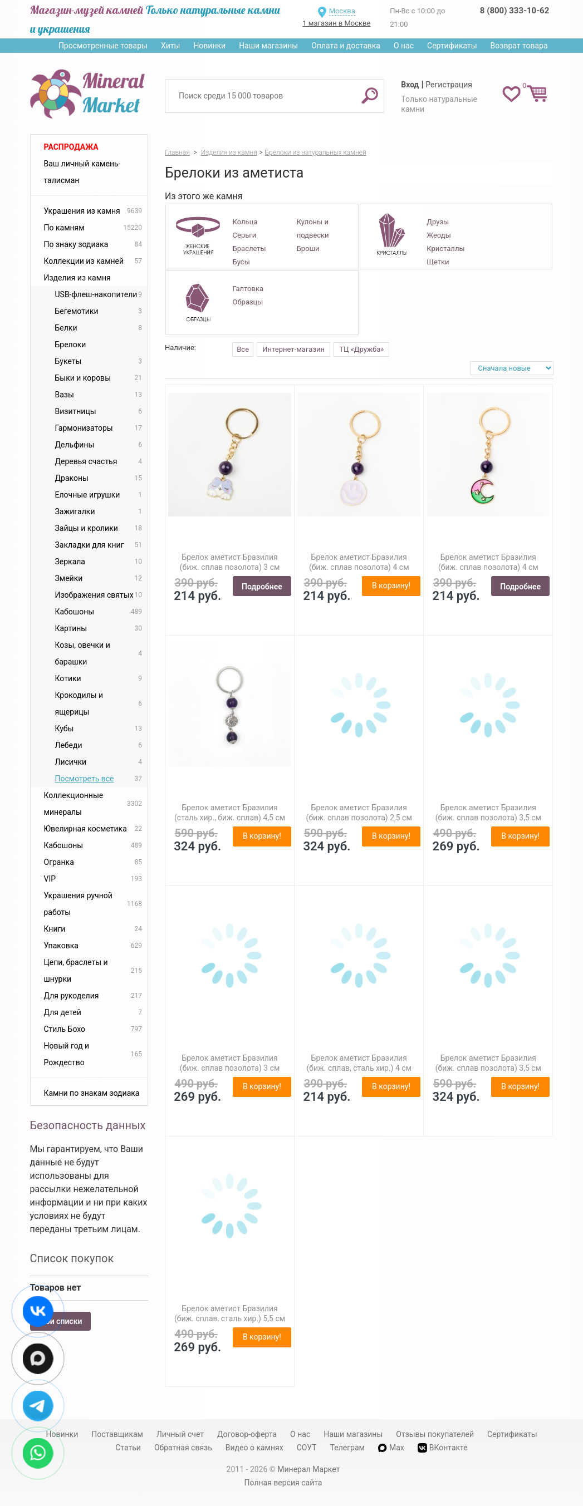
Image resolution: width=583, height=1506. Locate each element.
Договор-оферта (247, 1434)
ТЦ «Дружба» (361, 349)
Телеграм (347, 1447)
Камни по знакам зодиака (92, 1093)
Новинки (209, 45)
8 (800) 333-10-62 (514, 11)
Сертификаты (452, 45)
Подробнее (262, 586)
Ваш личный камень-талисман (82, 172)
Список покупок (72, 1258)
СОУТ (307, 1447)
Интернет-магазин (293, 349)
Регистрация (448, 84)
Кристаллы (445, 248)
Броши (308, 248)
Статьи (128, 1447)
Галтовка (248, 288)
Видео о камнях (254, 1447)
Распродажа (71, 146)
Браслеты (249, 248)
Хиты (170, 45)
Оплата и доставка (345, 45)
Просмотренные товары (103, 45)
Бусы (241, 262)
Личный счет (180, 1434)
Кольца (245, 222)
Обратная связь (183, 1447)
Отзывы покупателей (435, 1434)
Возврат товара (519, 45)
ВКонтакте (443, 1448)
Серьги (245, 235)
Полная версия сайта (283, 1482)
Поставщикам (117, 1434)
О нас (404, 45)
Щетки (438, 262)
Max (391, 1447)
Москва (342, 11)
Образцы (248, 302)
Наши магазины (268, 45)
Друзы (438, 222)
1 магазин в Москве (336, 23)
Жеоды (438, 235)
